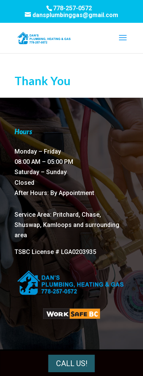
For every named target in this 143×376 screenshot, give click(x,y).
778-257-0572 (72, 8)
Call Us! (71, 363)
